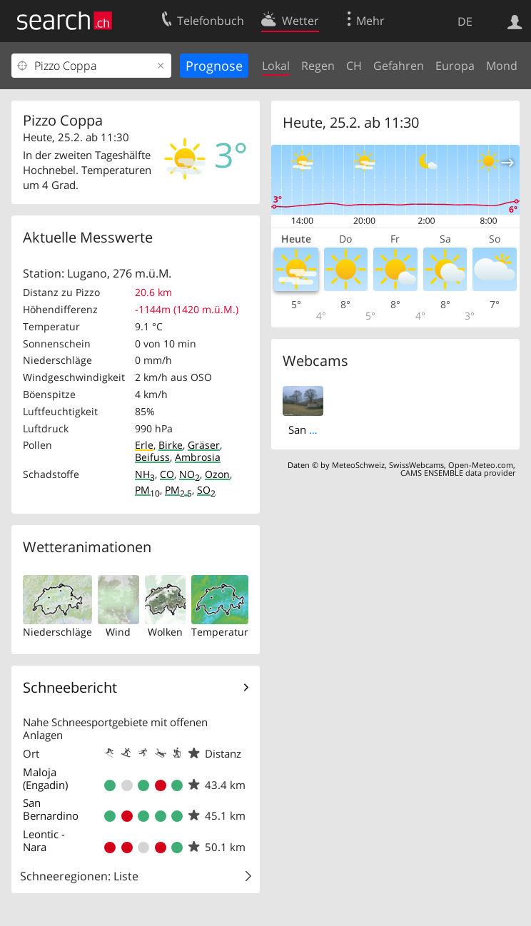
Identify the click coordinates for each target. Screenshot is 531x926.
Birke (170, 445)
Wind (118, 631)
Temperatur (219, 631)
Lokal (276, 65)
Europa (455, 65)
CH (354, 65)
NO (189, 474)
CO (167, 474)
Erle (144, 445)
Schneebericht (70, 687)
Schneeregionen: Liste (79, 876)
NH (145, 474)
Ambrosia (198, 457)
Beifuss (152, 457)
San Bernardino (51, 809)
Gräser (204, 445)
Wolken (165, 631)
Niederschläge (57, 631)
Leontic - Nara (44, 840)
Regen (318, 65)
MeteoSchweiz (358, 464)
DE (464, 21)
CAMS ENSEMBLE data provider (457, 472)
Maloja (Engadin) (45, 778)
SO (206, 490)
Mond (501, 65)
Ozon (217, 474)
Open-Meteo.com (480, 464)
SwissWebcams (416, 464)
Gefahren (398, 65)
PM (147, 490)
